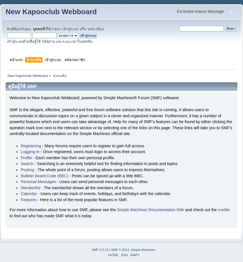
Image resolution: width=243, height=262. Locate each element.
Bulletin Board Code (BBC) (44, 176)
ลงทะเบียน (95, 29)
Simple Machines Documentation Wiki (150, 210)
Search (27, 163)
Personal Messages (38, 181)
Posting (27, 170)
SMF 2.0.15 (100, 249)
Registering (31, 146)
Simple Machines (143, 249)
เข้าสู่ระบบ (70, 29)
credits (224, 210)
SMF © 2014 (120, 249)
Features (28, 200)
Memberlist (30, 188)
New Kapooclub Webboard (51, 12)
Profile (26, 158)
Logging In (30, 151)
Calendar (29, 193)
